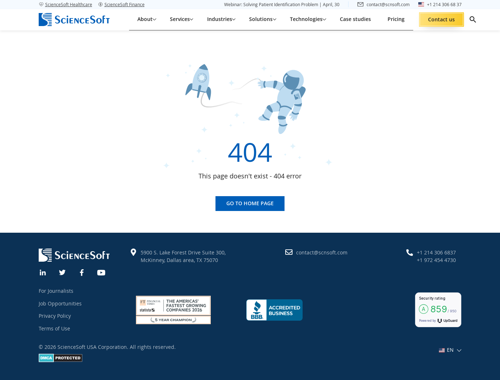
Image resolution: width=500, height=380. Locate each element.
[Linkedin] (43, 271)
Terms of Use (54, 328)
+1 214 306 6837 (436, 252)
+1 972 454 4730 (436, 260)
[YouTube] (101, 271)
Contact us (441, 19)
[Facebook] (82, 271)
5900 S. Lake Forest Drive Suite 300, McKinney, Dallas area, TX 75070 (183, 256)
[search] (473, 19)
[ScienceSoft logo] (74, 19)
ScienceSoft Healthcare (65, 4)
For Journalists (56, 290)
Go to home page (250, 203)
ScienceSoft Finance (121, 4)
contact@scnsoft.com (321, 252)
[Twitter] (62, 271)
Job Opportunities (60, 303)
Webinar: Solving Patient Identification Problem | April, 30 (281, 4)
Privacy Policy (55, 315)
